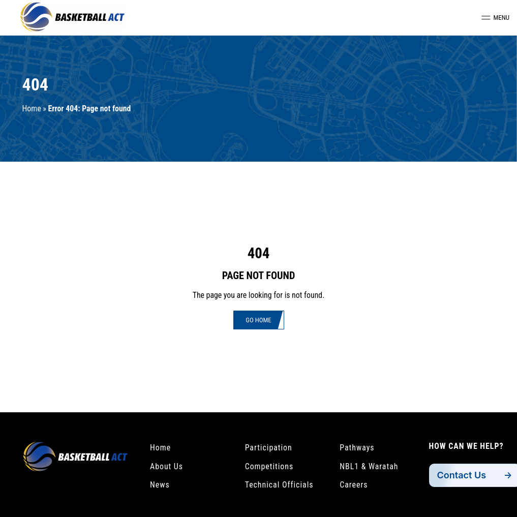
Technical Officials (279, 485)
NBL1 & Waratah (369, 466)
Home (31, 108)
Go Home (258, 320)
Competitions (269, 466)
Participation (268, 447)
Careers (354, 485)
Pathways (357, 447)
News (160, 485)
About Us (166, 466)
